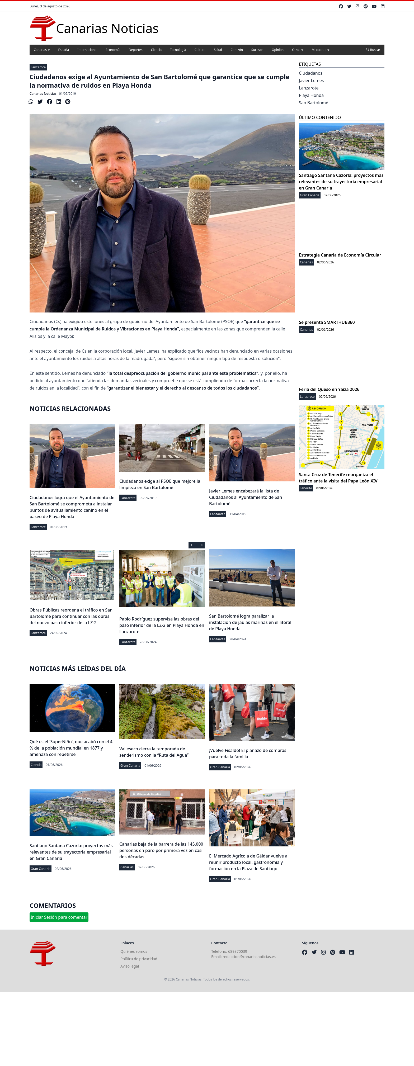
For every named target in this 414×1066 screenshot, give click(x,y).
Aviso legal (129, 966)
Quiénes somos (133, 951)
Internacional (87, 50)
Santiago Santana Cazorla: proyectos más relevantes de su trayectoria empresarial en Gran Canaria (71, 852)
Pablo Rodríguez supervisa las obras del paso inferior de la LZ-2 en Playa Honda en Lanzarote (161, 625)
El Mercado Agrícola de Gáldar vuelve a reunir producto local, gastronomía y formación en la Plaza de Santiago (248, 862)
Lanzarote (38, 67)
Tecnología (178, 50)
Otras (297, 50)
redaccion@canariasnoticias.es (249, 956)
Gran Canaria (130, 765)
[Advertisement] (158, 1029)
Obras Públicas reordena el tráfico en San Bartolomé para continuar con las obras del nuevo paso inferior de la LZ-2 (71, 616)
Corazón (236, 50)
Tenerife (306, 488)
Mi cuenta (321, 50)
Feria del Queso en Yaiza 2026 (329, 389)
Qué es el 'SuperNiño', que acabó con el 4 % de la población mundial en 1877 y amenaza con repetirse (71, 748)
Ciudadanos (310, 73)
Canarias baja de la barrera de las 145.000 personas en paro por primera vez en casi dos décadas (161, 850)
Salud (218, 50)
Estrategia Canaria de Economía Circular (340, 255)
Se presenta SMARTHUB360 (327, 322)
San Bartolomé (313, 103)
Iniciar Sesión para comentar (59, 917)
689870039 (237, 951)
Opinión (278, 50)
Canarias (42, 50)
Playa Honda (311, 95)
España (63, 50)
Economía (113, 50)
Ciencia (156, 50)
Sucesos (257, 50)
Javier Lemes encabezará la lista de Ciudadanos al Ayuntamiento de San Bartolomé (245, 497)
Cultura (200, 50)
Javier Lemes (311, 80)
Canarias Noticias (43, 93)
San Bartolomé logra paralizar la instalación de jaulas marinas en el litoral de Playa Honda (250, 622)
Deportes (136, 50)
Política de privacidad (138, 958)
